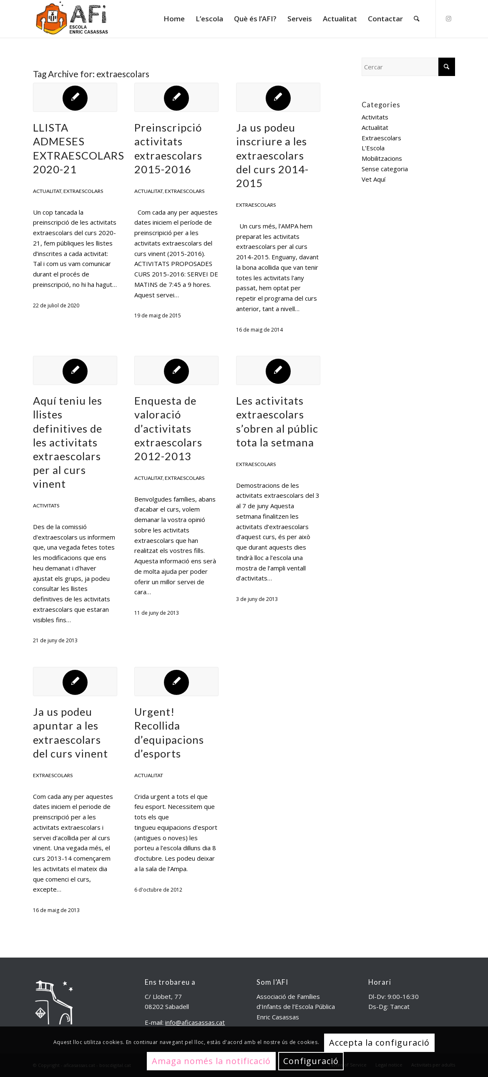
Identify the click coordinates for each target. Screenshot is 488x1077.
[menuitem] (174, 19)
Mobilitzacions (382, 158)
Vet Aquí (373, 179)
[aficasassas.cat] (71, 19)
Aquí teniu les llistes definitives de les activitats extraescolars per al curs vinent (67, 442)
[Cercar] (416, 19)
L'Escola (373, 148)
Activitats (46, 505)
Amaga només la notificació (211, 1061)
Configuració (311, 1061)
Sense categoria (385, 169)
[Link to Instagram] (449, 18)
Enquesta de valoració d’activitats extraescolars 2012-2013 (168, 428)
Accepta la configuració (379, 1042)
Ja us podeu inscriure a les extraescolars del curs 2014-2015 (272, 155)
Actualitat (47, 191)
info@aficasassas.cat (195, 1022)
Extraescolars (83, 191)
